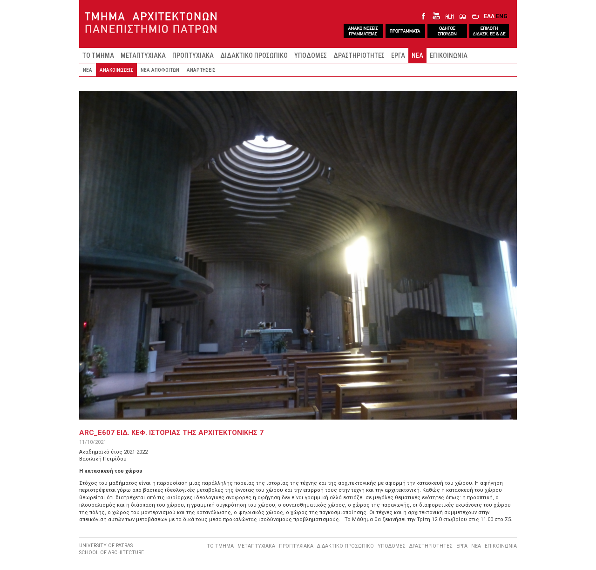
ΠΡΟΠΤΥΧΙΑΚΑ (193, 55)
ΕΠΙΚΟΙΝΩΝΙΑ (448, 55)
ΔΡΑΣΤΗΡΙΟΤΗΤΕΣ (359, 55)
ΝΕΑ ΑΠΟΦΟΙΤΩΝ (160, 70)
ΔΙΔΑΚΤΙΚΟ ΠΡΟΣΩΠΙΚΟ (254, 55)
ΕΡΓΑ (398, 55)
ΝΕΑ (417, 55)
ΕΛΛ (489, 16)
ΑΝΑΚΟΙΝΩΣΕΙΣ (116, 70)
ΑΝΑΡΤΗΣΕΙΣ (201, 70)
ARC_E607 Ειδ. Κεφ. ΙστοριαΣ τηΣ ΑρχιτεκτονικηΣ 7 (171, 432)
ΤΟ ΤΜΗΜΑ (98, 55)
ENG (502, 16)
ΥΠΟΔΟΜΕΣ (310, 55)
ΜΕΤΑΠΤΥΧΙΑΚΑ (143, 55)
